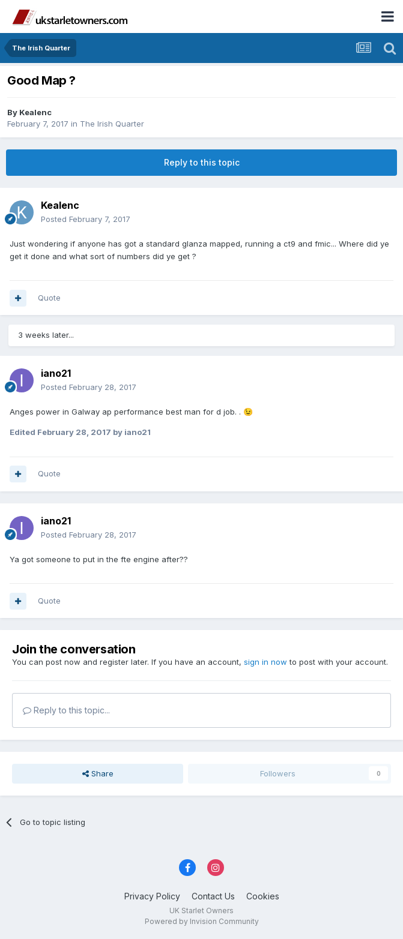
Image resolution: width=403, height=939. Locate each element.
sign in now (265, 662)
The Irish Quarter (112, 123)
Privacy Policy (152, 896)
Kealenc (35, 112)
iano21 (56, 373)
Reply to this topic (202, 162)
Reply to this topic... (66, 710)
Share (98, 773)
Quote (49, 297)
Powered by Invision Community (202, 921)
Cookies (262, 896)
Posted (85, 219)
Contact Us (213, 896)
